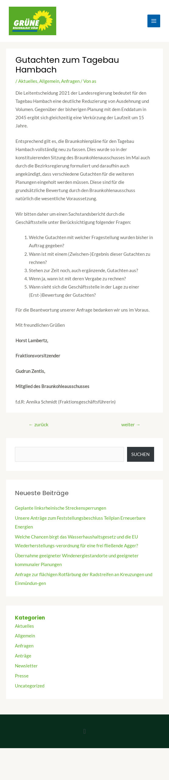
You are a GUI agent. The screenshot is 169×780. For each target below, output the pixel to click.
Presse (22, 675)
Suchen (140, 454)
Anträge (23, 655)
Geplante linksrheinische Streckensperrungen (60, 508)
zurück (38, 424)
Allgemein (49, 81)
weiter (130, 424)
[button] (84, 731)
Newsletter (26, 665)
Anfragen (70, 81)
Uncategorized (29, 685)
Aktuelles (27, 81)
